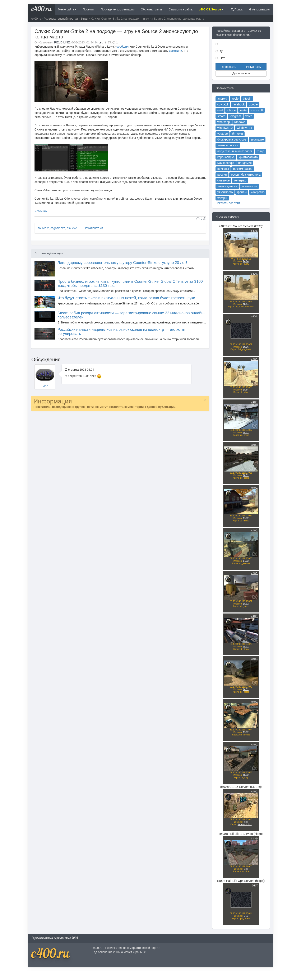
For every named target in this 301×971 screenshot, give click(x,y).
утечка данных (227, 186)
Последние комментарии (118, 9)
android (222, 98)
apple (235, 98)
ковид (260, 151)
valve (248, 116)
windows (239, 122)
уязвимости (249, 186)
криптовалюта (248, 157)
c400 (45, 386)
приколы (223, 168)
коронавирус (226, 157)
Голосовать (228, 66)
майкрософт (225, 163)
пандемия (245, 163)
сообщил (122, 46)
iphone (231, 110)
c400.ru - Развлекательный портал (54, 18)
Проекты (88, 9)
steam (221, 116)
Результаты (253, 66)
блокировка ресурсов (231, 139)
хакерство (258, 192)
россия (222, 174)
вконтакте (257, 139)
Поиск (237, 9)
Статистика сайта (181, 9)
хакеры (222, 198)
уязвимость (225, 192)
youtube (222, 133)
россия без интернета (245, 174)
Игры (84, 18)
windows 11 (244, 127)
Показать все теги (228, 203)
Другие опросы (241, 73)
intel (220, 110)
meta (243, 110)
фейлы (242, 192)
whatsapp (223, 122)
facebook (239, 104)
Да (221, 51)
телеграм (240, 180)
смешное (223, 180)
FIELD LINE (62, 42)
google (253, 104)
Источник (40, 211)
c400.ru (41, 9)
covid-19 (222, 104)
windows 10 (225, 127)
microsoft (257, 110)
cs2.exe (72, 228)
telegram (235, 116)
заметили (175, 50)
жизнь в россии (227, 145)
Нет (222, 58)
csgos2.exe (57, 228)
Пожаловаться (93, 228)
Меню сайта (67, 9)
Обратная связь (151, 9)
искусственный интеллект (234, 151)
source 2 (43, 228)
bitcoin (247, 98)
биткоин (237, 133)
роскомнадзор (243, 168)
